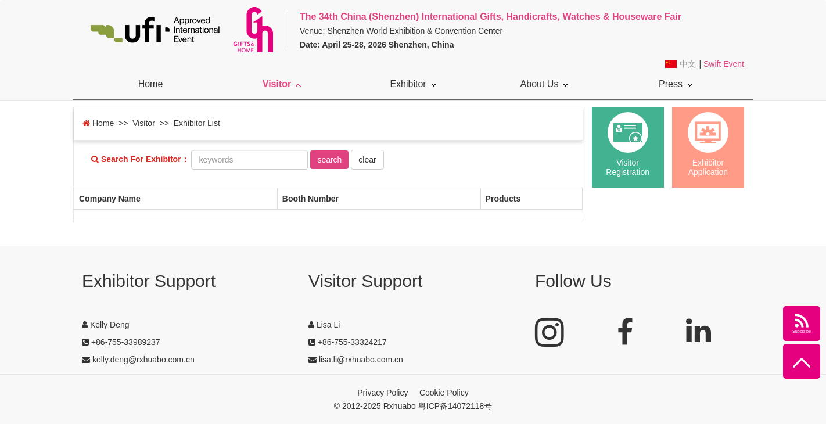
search (329, 159)
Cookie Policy (444, 392)
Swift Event (723, 64)
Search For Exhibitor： (140, 159)
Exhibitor (413, 84)
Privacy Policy (382, 392)
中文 (688, 64)
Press (675, 84)
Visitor (282, 84)
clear (367, 159)
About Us (544, 84)
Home (150, 84)
